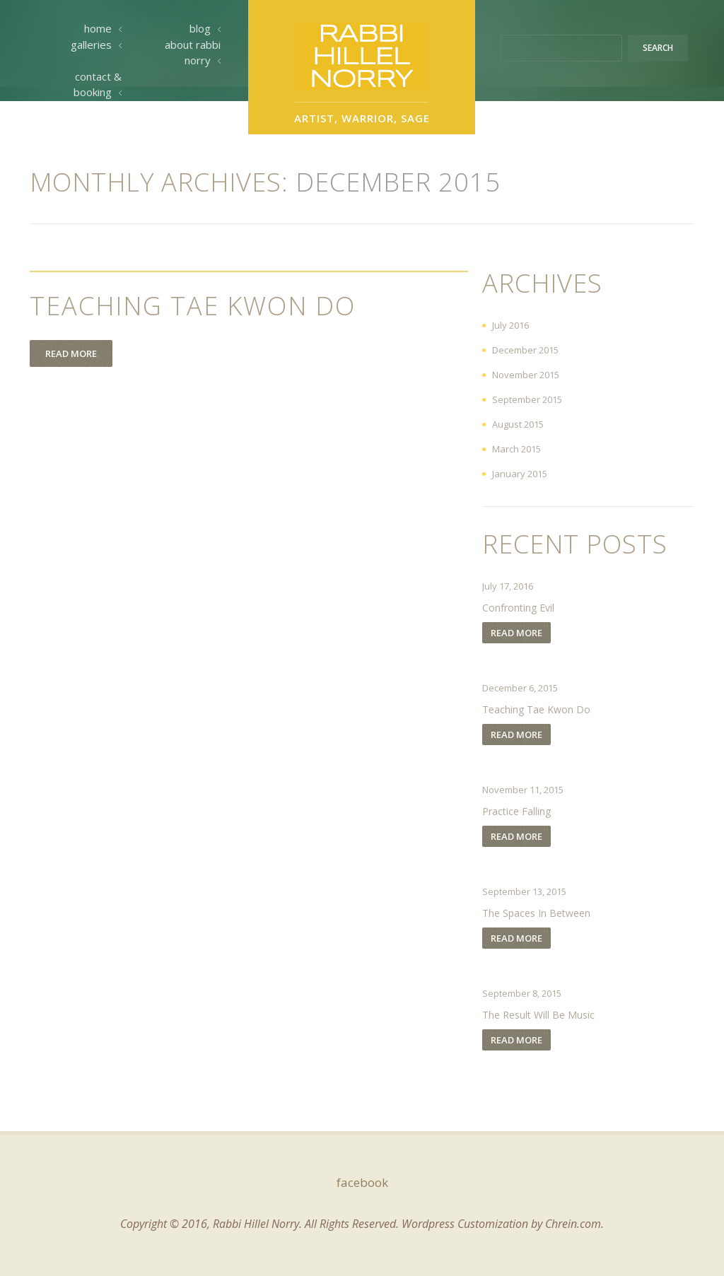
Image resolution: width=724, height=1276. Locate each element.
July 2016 (510, 325)
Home (98, 28)
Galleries (91, 44)
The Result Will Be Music (538, 1015)
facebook (362, 1182)
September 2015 (527, 399)
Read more (71, 353)
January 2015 (519, 473)
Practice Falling (516, 811)
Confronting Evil (518, 607)
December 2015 (525, 350)
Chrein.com (573, 1223)
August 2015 (518, 424)
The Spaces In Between (536, 913)
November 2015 (525, 374)
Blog (200, 28)
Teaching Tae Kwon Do (193, 305)
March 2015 (516, 449)
